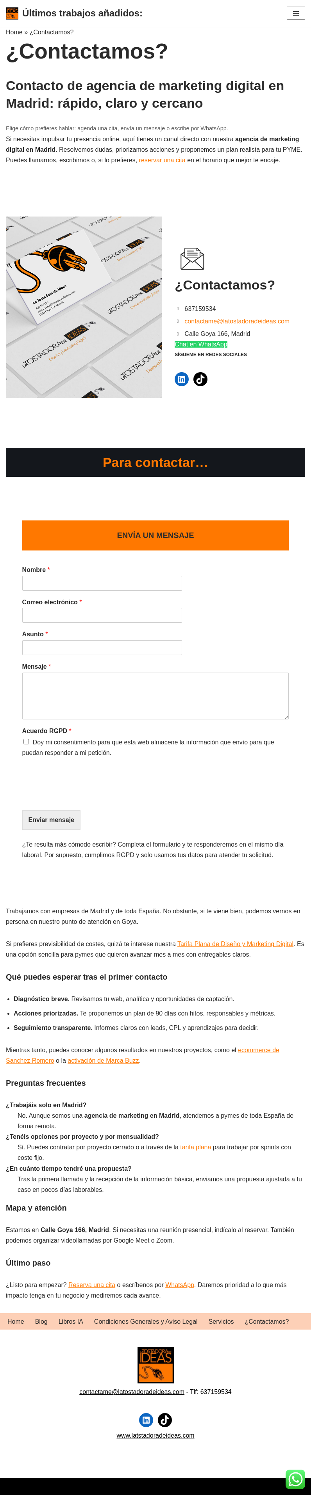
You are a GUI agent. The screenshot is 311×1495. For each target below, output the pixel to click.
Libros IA (71, 1321)
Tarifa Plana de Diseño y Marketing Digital (235, 944)
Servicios (221, 1321)
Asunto (32, 635)
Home (15, 1321)
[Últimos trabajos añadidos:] (74, 13)
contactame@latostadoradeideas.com (237, 321)
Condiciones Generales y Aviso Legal (146, 1321)
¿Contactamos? (267, 1321)
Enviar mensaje (48, 820)
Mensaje (33, 667)
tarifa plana (195, 1148)
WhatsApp (179, 1285)
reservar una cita (162, 160)
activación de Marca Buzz (103, 1061)
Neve (13, 1486)
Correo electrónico (49, 602)
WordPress (95, 1486)
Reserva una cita (91, 1285)
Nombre (32, 570)
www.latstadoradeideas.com (155, 1435)
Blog (41, 1321)
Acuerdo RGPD (43, 731)
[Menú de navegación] (296, 13)
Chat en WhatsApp (201, 344)
